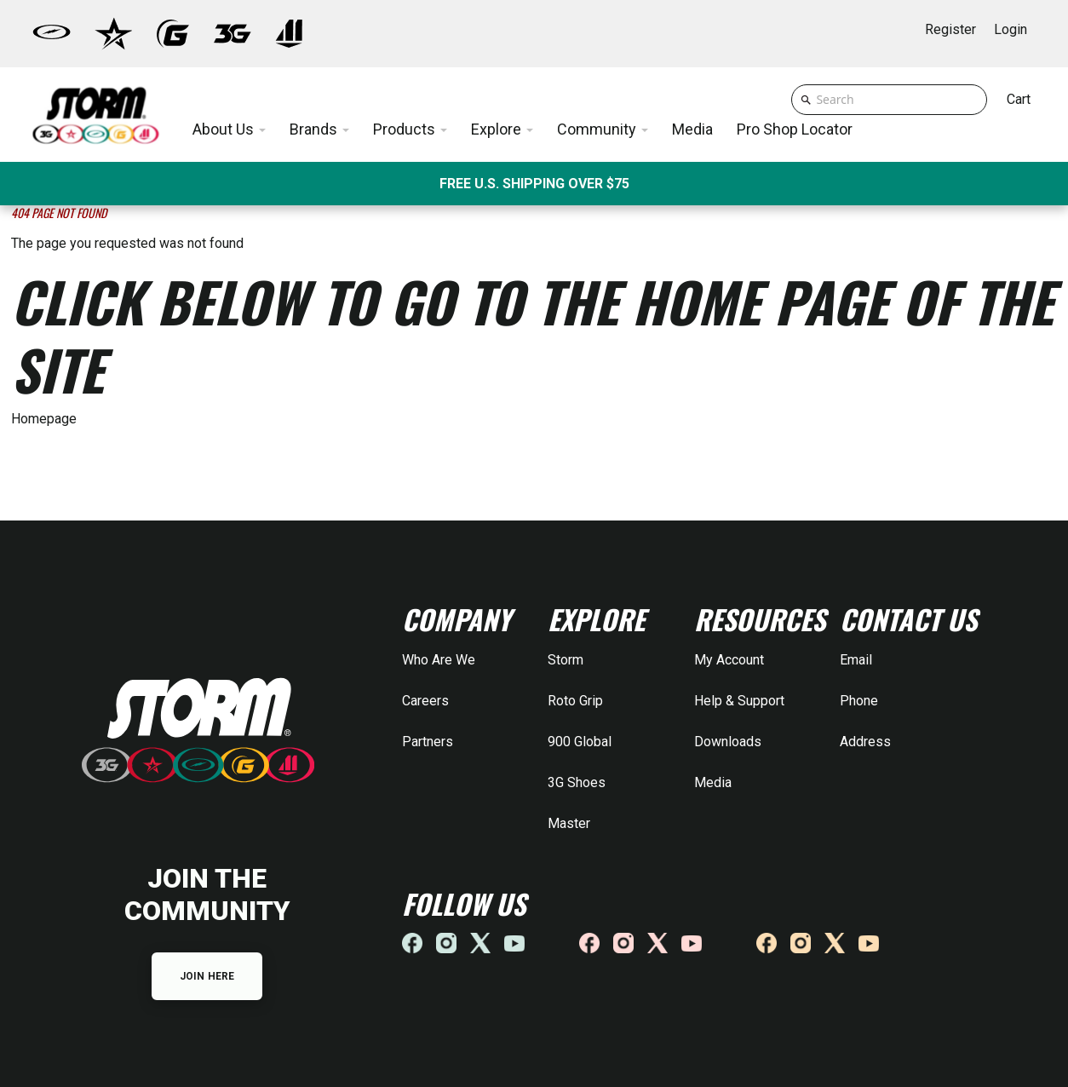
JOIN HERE (207, 976)
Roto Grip (575, 701)
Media (713, 782)
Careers (425, 701)
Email (856, 660)
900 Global (580, 741)
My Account (729, 660)
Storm (565, 660)
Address (865, 741)
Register (950, 29)
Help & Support (739, 701)
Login (1010, 29)
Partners (427, 741)
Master (569, 823)
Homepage (44, 419)
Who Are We (438, 660)
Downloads (727, 741)
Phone (859, 701)
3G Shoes (577, 782)
